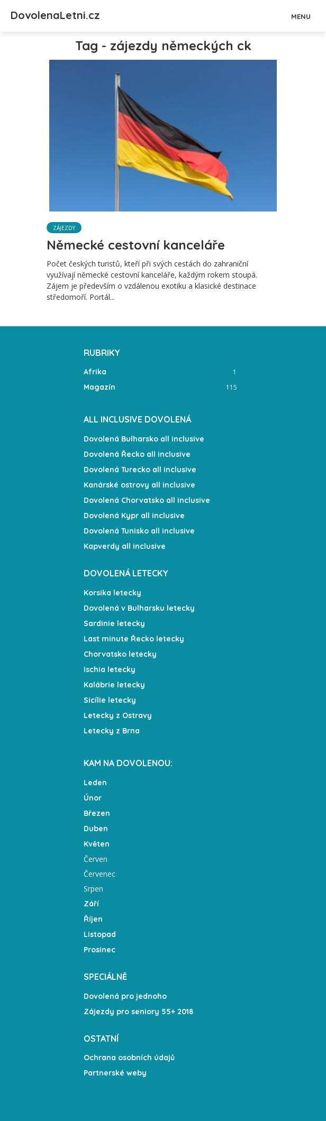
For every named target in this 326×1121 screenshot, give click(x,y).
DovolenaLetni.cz (55, 15)
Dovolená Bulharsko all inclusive (144, 439)
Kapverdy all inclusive (125, 546)
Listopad (100, 934)
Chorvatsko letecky (120, 654)
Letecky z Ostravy (118, 715)
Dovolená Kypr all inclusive (134, 515)
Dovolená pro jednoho (125, 996)
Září (91, 903)
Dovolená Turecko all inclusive (140, 469)
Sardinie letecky (114, 623)
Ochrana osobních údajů (129, 1057)
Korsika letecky (112, 593)
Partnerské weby (115, 1073)
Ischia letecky (109, 669)
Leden (95, 782)
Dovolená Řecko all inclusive (137, 454)
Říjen (93, 919)
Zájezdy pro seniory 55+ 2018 (138, 1011)
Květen (97, 844)
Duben (96, 828)
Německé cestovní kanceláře (136, 245)
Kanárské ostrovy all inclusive (139, 485)
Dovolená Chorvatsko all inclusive (147, 500)
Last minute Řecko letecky (134, 639)
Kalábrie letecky (114, 685)
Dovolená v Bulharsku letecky (139, 608)
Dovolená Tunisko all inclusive (139, 531)
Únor (93, 798)
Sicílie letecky (110, 700)
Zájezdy (64, 228)
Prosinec (99, 949)
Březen (97, 813)
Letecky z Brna (112, 731)
